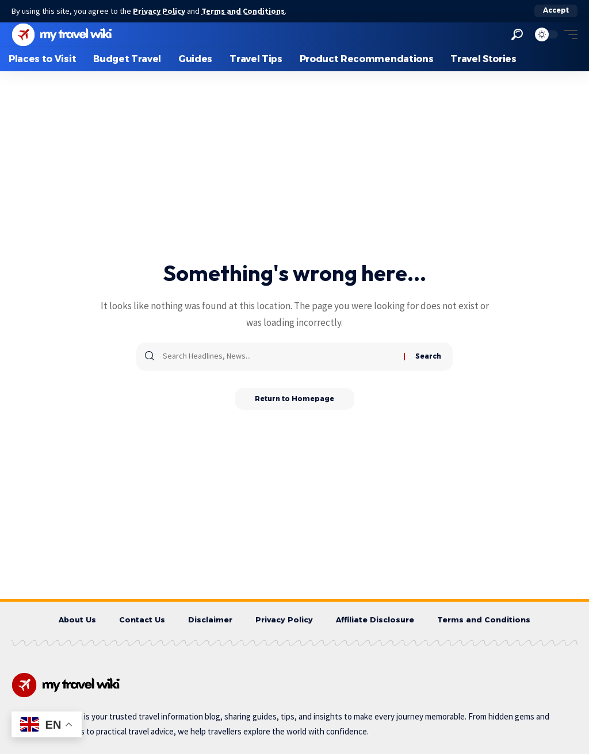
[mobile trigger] (567, 34)
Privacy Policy (160, 11)
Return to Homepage (295, 398)
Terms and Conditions (245, 11)
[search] (517, 34)
